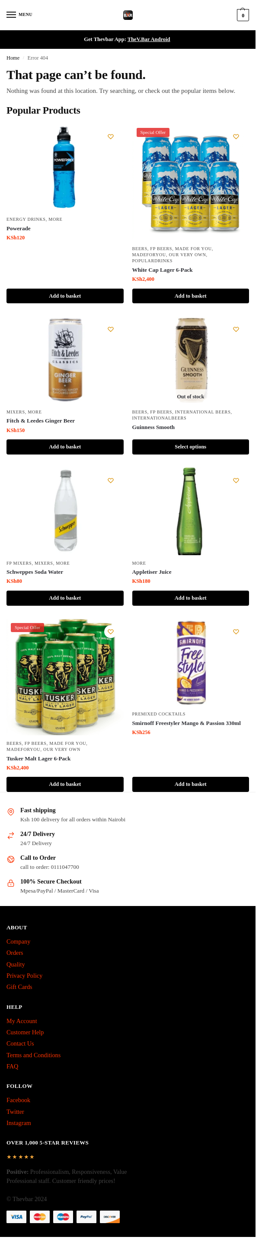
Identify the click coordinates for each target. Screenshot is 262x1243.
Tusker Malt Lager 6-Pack (38, 758)
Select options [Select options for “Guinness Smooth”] (190, 447)
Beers (139, 248)
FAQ (12, 1066)
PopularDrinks (152, 260)
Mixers (15, 412)
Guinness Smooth (153, 427)
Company (18, 941)
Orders (14, 952)
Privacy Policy (24, 975)
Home (12, 58)
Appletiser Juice (152, 572)
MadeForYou (149, 254)
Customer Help (25, 1032)
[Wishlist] (110, 136)
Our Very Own (187, 254)
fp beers (161, 248)
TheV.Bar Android (149, 39)
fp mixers (19, 563)
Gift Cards (19, 986)
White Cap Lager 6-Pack (162, 270)
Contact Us (20, 1043)
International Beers (203, 412)
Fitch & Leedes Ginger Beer (40, 420)
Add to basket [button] (65, 296)
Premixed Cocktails (159, 714)
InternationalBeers (159, 418)
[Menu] (19, 15)
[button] (242, 15)
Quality (15, 964)
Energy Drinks (26, 219)
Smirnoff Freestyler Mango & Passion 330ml (186, 723)
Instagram (18, 1122)
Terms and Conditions (33, 1055)
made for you (193, 248)
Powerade (18, 228)
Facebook (18, 1100)
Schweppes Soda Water (34, 572)
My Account (21, 1020)
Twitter (15, 1111)
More (55, 219)
